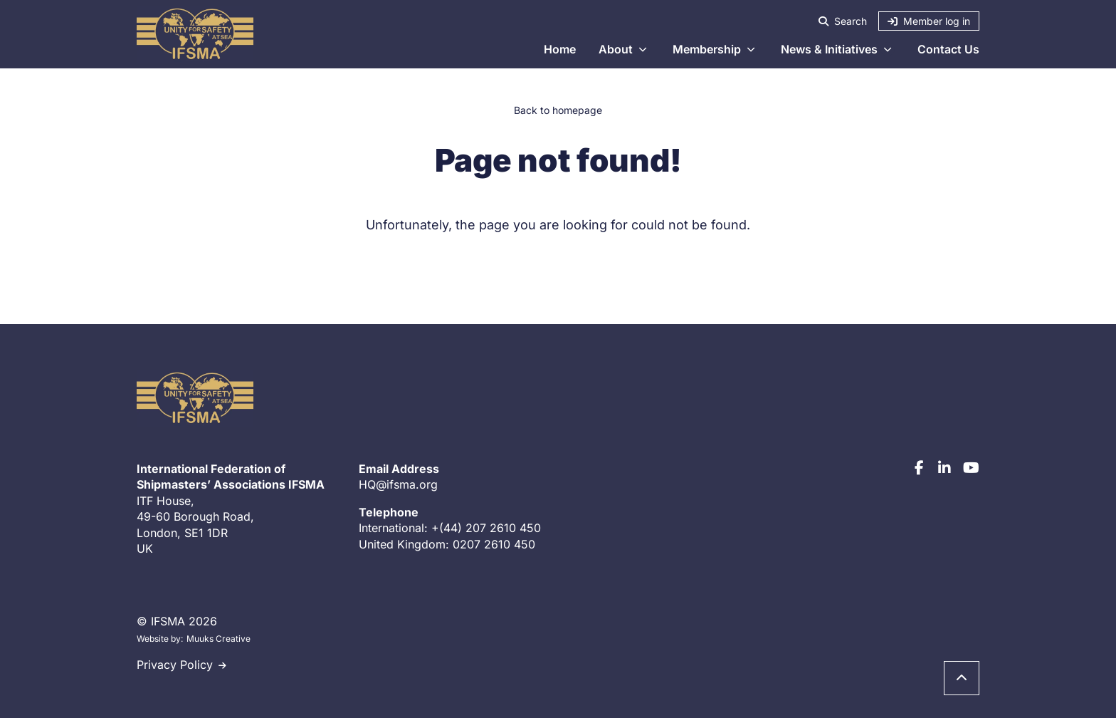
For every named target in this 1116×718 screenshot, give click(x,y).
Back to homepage (558, 110)
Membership (707, 49)
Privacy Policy (175, 664)
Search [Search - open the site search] (842, 21)
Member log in (929, 21)
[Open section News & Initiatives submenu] (887, 49)
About (616, 49)
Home (560, 49)
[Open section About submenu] (643, 49)
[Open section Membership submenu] (751, 49)
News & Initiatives (829, 49)
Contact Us (948, 49)
